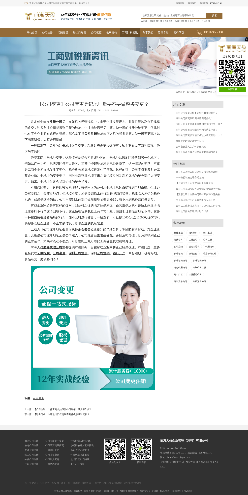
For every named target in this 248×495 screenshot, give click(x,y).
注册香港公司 (195, 274)
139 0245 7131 (232, 56)
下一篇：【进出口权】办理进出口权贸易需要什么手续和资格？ (57, 414)
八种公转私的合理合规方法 (190, 177)
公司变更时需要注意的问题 (190, 141)
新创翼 (155, 491)
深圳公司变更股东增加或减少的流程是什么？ (199, 135)
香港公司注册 (181, 21)
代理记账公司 (180, 260)
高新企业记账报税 (79, 450)
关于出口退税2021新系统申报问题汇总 (195, 200)
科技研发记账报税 (79, 455)
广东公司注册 (31, 464)
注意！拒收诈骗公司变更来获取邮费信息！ (198, 152)
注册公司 (56, 122)
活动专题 (163, 32)
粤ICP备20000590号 (129, 491)
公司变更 (96, 32)
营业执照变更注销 (132, 483)
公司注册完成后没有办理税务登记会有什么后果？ (201, 189)
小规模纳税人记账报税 (82, 445)
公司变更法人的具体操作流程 (191, 146)
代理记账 (209, 246)
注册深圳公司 (199, 281)
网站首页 (32, 32)
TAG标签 (188, 491)
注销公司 (206, 21)
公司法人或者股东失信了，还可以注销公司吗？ (200, 206)
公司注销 (111, 32)
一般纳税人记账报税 (80, 441)
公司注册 (47, 32)
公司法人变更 (52, 459)
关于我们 (148, 32)
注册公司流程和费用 (112, 483)
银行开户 (119, 253)
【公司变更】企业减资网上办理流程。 (195, 183)
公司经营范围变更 (54, 445)
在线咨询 (180, 3)
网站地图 (176, 491)
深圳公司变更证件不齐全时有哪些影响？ (197, 113)
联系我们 (192, 3)
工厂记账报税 (77, 464)
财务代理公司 (52, 247)
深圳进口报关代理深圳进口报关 (192, 211)
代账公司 (76, 483)
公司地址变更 (52, 450)
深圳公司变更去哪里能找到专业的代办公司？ (199, 124)
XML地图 (164, 491)
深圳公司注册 (78, 253)
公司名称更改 (52, 464)
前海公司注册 (31, 445)
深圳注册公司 (156, 21)
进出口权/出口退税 (80, 459)
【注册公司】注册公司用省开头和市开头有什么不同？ (204, 194)
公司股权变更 (52, 455)
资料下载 (178, 32)
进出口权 (178, 274)
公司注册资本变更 (54, 441)
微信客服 (232, 89)
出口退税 (207, 232)
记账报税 (168, 21)
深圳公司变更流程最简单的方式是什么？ (197, 129)
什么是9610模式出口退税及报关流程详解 (197, 172)
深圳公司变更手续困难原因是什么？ (194, 118)
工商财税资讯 (130, 32)
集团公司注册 (31, 455)
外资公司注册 (31, 459)
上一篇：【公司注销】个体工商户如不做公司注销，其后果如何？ (58, 409)
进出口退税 (194, 21)
